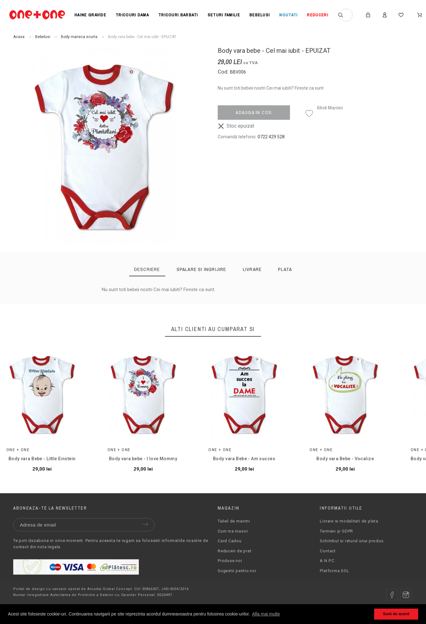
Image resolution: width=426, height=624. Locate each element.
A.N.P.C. (327, 568)
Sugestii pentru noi (237, 579)
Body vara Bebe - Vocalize (372, 466)
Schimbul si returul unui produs (351, 549)
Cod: (224, 72)
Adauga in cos (254, 112)
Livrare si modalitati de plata (349, 529)
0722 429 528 (271, 136)
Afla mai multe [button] (266, 613)
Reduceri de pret (234, 559)
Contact (328, 559)
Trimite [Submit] (145, 532)
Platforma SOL (334, 579)
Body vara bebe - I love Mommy (154, 466)
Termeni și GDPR (336, 539)
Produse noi (230, 568)
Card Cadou (230, 549)
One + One (18, 458)
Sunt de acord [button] (396, 614)
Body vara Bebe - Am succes (263, 466)
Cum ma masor (233, 539)
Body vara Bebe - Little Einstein (45, 466)
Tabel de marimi (234, 529)
